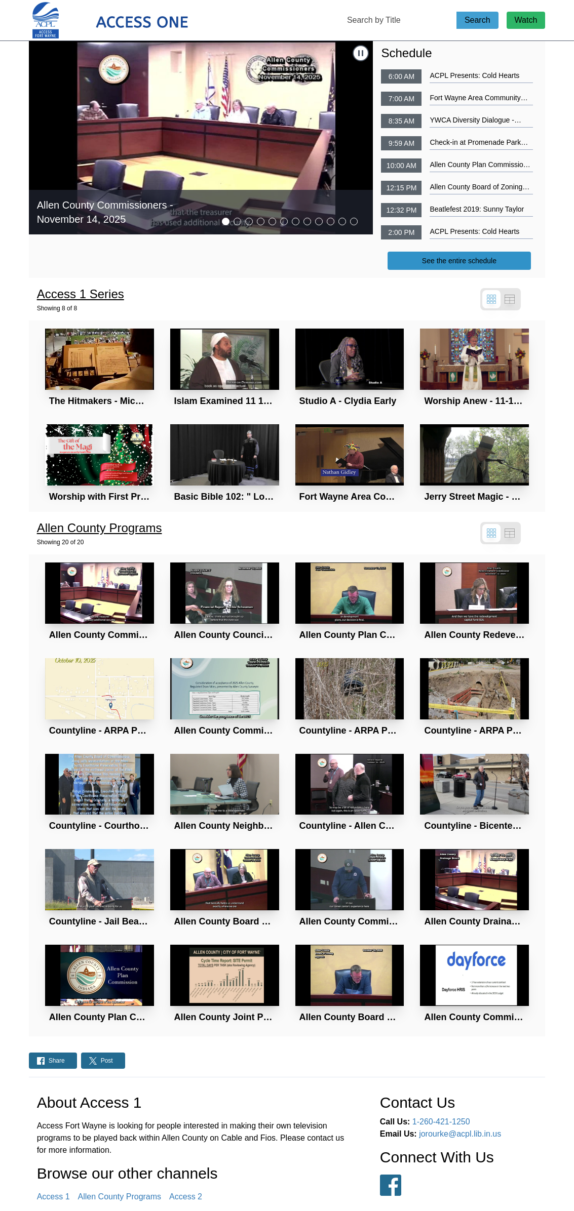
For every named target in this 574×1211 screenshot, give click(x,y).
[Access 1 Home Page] (130, 20)
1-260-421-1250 (441, 1121)
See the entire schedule (459, 261)
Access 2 (185, 1196)
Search (477, 20)
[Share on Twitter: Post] (103, 1061)
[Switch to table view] (510, 299)
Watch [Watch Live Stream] (526, 20)
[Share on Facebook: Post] (53, 1061)
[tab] (225, 221)
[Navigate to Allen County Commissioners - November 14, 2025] (201, 137)
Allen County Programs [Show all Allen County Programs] (99, 528)
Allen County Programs (120, 1196)
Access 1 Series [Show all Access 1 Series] (80, 294)
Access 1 (53, 1196)
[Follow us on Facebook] (390, 1185)
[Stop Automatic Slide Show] (361, 53)
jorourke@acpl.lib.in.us (460, 1133)
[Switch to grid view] (491, 299)
